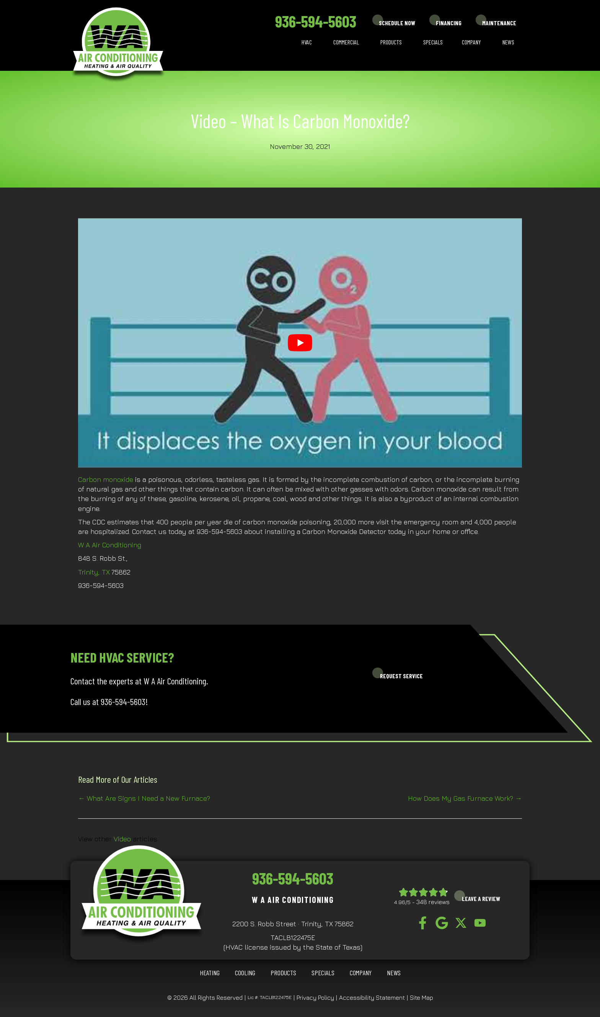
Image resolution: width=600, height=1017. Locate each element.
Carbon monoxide (105, 479)
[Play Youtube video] (300, 343)
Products (391, 42)
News (508, 42)
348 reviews (433, 901)
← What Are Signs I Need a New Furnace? (144, 798)
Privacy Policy (315, 997)
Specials (433, 42)
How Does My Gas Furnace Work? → (465, 798)
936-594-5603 (315, 21)
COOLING (245, 972)
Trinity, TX (94, 572)
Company (471, 42)
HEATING (210, 972)
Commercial (346, 42)
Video (122, 839)
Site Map (421, 997)
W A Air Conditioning (109, 545)
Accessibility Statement (372, 997)
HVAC (307, 42)
